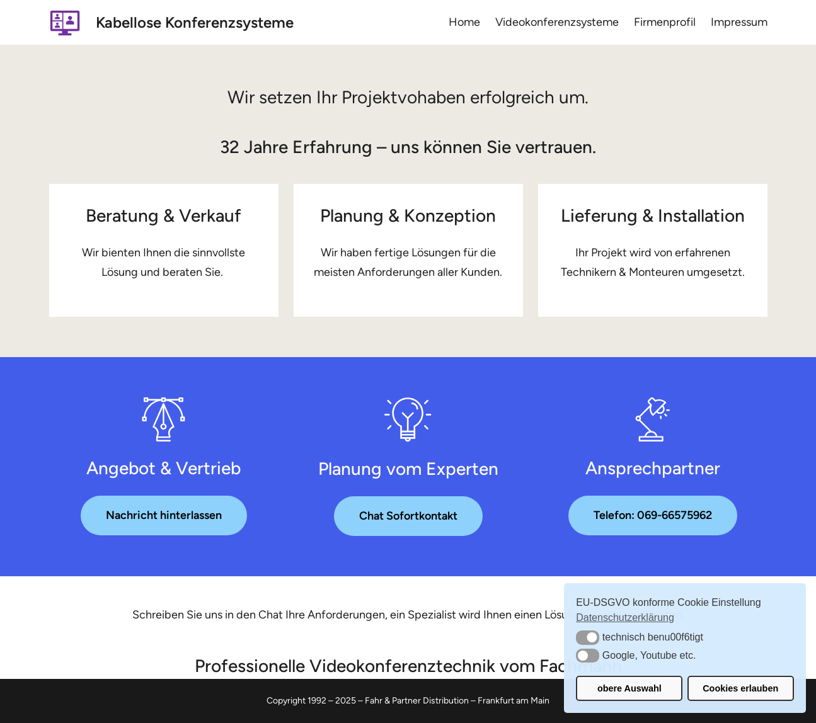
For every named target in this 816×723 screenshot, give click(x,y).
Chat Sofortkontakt (408, 516)
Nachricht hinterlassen (164, 515)
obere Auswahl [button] (629, 688)
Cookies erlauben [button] (740, 688)
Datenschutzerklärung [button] (625, 617)
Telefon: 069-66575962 (653, 515)
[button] (587, 637)
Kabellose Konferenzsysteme (195, 22)
